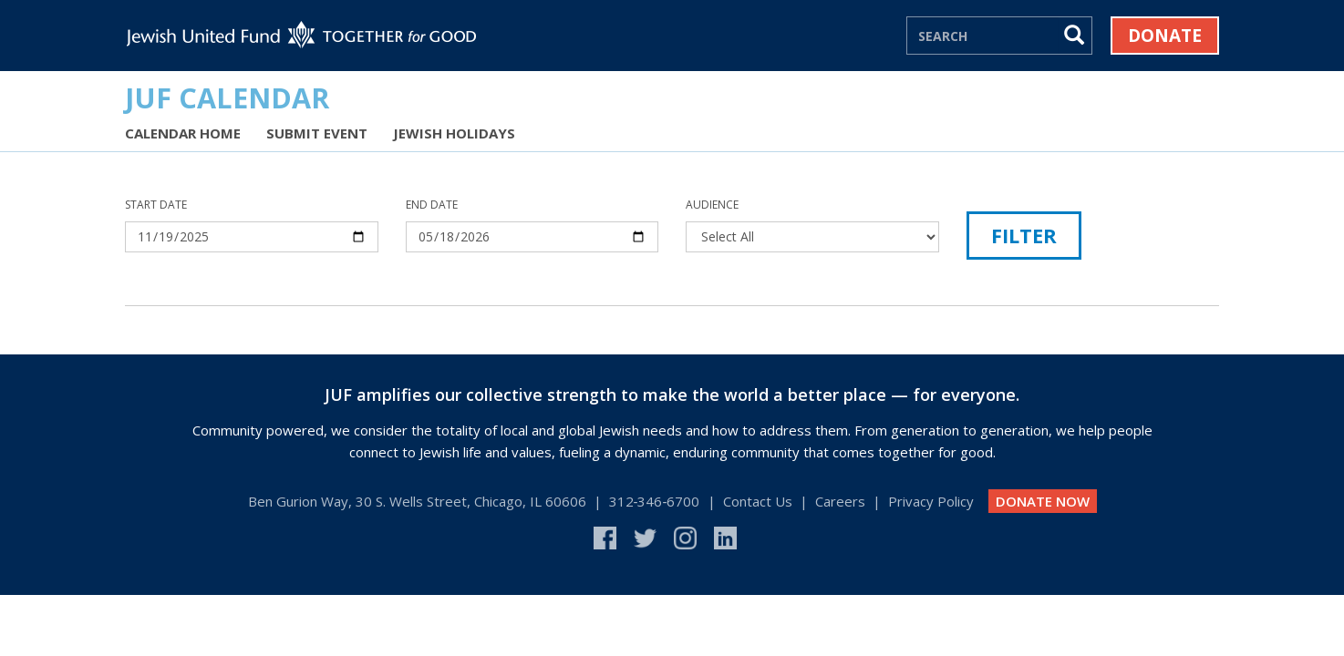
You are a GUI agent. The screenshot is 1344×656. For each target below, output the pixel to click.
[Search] (983, 35)
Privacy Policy (931, 501)
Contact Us (757, 501)
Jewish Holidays (454, 133)
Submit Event (316, 133)
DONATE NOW (1042, 501)
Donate (1165, 35)
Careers (840, 501)
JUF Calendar (227, 97)
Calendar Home (183, 133)
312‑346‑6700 (654, 501)
